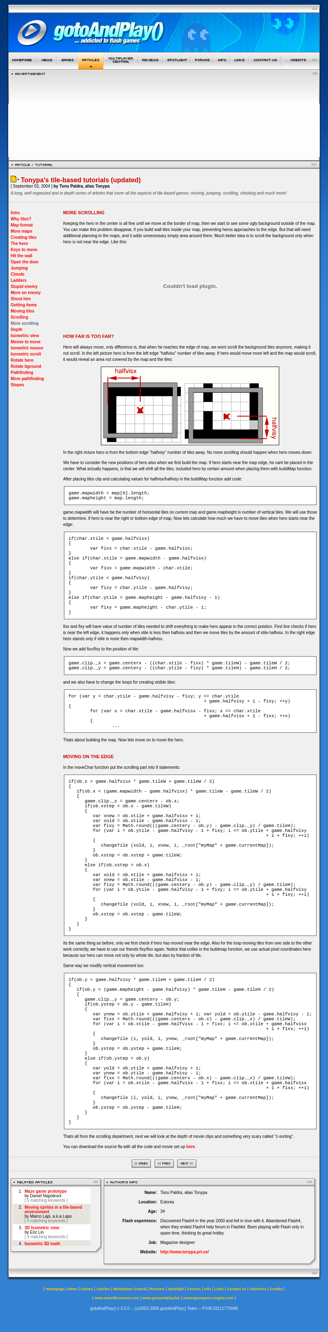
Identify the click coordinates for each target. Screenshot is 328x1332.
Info (207, 1289)
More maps (21, 231)
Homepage (55, 1289)
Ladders (19, 280)
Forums (194, 1289)
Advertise (258, 1289)
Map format (22, 225)
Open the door (25, 262)
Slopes (17, 385)
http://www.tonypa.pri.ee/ (184, 1252)
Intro (15, 213)
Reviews (157, 1289)
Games (87, 1289)
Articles (103, 1289)
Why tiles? (21, 219)
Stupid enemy (24, 286)
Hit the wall (21, 256)
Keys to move (24, 249)
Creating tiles (23, 237)
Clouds (18, 274)
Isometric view (25, 335)
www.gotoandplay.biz (161, 1298)
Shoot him (21, 299)
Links (219, 1289)
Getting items (24, 305)
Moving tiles (22, 311)
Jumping (19, 268)
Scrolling (19, 317)
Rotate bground (26, 366)
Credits (276, 1289)
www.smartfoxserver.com (116, 1298)
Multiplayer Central (129, 1289)
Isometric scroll (26, 354)
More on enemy (26, 292)
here (190, 1146)
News (72, 1289)
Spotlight (176, 1289)
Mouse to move (26, 342)
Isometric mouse (27, 348)
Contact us (236, 1289)
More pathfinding (27, 378)
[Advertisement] (164, 116)
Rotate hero (22, 360)
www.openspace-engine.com (208, 1298)
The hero (19, 243)
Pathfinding (22, 372)
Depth (16, 329)
